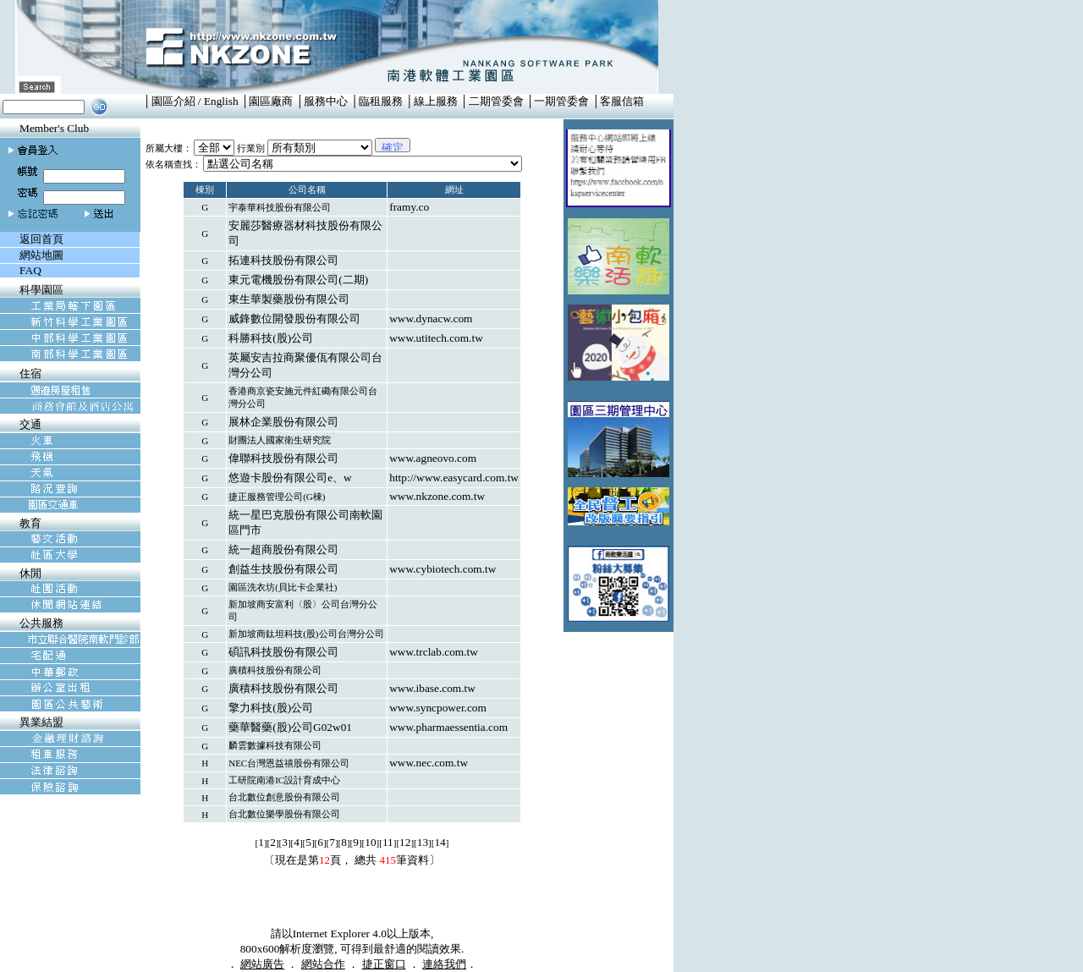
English (221, 101)
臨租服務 (381, 101)
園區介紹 (173, 101)
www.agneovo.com (432, 458)
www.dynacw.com (430, 318)
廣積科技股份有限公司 (283, 688)
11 (387, 842)
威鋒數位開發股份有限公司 (294, 318)
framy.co (409, 206)
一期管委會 (561, 101)
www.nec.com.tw (428, 762)
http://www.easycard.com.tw (454, 477)
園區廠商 (271, 101)
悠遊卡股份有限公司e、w (290, 477)
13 (422, 842)
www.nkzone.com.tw (437, 496)
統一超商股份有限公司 (283, 549)
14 (439, 842)
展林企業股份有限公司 (283, 421)
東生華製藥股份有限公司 (288, 299)
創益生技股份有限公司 (283, 569)
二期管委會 (496, 101)
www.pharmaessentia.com (448, 727)
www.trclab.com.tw (433, 651)
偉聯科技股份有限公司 (283, 458)
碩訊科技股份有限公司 (283, 651)
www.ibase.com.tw (432, 688)
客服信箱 (622, 101)
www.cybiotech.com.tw (442, 569)
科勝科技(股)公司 (270, 338)
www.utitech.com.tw (436, 338)
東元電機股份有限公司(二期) (298, 279)
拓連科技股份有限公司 (283, 260)
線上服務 (436, 101)
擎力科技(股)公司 (270, 707)
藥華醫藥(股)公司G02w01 (290, 727)
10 (370, 842)
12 (404, 842)
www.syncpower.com (438, 707)
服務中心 (326, 101)
